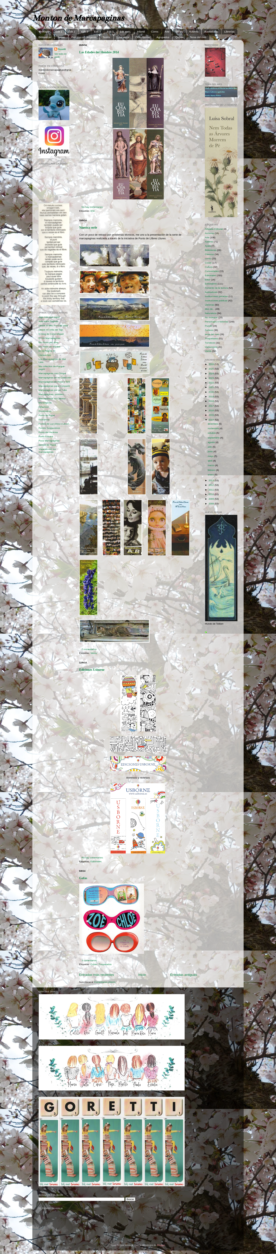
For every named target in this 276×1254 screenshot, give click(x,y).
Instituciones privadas (216, 296)
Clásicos (209, 254)
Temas (61, 37)
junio (210, 451)
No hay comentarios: (93, 207)
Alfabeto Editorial (214, 229)
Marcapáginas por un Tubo (53, 390)
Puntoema (44, 419)
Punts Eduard (46, 436)
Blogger (161, 1245)
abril (210, 460)
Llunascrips (45, 355)
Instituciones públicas (216, 300)
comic (208, 258)
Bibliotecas (45, 37)
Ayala (208, 246)
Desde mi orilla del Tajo (51, 329)
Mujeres (91, 37)
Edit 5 (110, 31)
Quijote (179, 37)
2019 (212, 396)
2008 (212, 503)
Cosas (93, 964)
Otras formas (142, 37)
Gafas (83, 878)
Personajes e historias (216, 321)
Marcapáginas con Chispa (52, 373)
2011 (212, 489)
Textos (106, 37)
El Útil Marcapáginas (49, 338)
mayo (211, 456)
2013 (212, 480)
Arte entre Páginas (48, 321)
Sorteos (209, 330)
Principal (44, 31)
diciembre (213, 424)
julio (210, 447)
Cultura (209, 267)
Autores (193, 31)
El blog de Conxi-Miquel (51, 334)
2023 (212, 378)
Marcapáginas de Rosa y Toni (54, 381)
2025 (212, 368)
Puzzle (208, 326)
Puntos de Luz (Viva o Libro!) (54, 424)
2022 (212, 382)
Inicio (142, 975)
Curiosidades (212, 271)
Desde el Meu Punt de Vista (53, 325)
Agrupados (162, 37)
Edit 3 (84, 31)
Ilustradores (211, 31)
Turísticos (210, 342)
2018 (212, 401)
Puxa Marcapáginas (49, 440)
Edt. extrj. (125, 31)
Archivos (209, 233)
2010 (212, 494)
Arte (167, 31)
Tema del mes (198, 37)
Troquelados (105, 964)
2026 (212, 364)
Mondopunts (45, 402)
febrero (212, 470)
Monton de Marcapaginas (78, 18)
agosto (211, 442)
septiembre (214, 437)
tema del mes (212, 334)
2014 (212, 419)
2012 (212, 485)
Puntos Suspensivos (49, 428)
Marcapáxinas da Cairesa (52, 398)
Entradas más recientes (96, 975)
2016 (212, 410)
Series (179, 31)
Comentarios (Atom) (104, 982)
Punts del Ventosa (48, 432)
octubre (212, 433)
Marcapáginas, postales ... (52, 394)
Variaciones (211, 347)
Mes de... (210, 309)
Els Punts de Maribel (49, 346)
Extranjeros (211, 283)
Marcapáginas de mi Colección (55, 377)
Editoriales (96, 861)
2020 (212, 392)
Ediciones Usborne (92, 669)
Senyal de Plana (47, 445)
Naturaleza (122, 37)
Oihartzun (44, 407)
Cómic (155, 31)
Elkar (207, 279)
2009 (212, 499)
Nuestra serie (88, 227)
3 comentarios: (90, 960)
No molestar (211, 317)
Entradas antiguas (183, 975)
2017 (212, 406)
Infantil (141, 31)
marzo (211, 465)
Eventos (76, 37)
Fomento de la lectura (216, 288)
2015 (212, 415)
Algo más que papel (49, 317)
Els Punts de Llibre (48, 342)
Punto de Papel (47, 415)
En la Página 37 (47, 351)
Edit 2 (71, 31)
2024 (212, 373)
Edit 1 (58, 31)
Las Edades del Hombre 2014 (99, 52)
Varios (93, 653)
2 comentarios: (90, 649)
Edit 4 (97, 31)
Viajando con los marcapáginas (47, 450)
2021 (212, 387)
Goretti (62, 49)
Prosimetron (45, 411)
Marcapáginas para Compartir (54, 386)
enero (211, 474)
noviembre (213, 428)
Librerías (229, 31)
